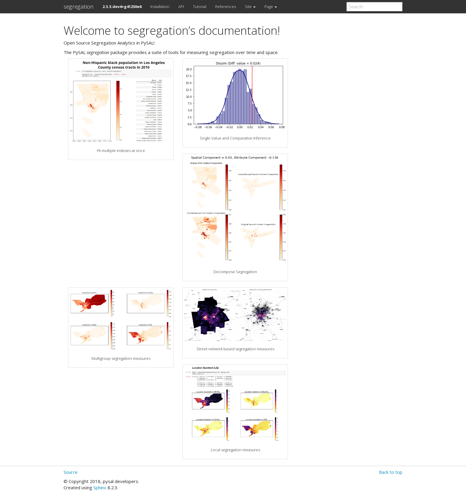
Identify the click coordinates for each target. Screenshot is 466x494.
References (225, 6)
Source (71, 472)
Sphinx (99, 487)
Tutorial (199, 6)
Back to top (390, 472)
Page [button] (271, 6)
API (181, 6)
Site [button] (250, 6)
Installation (159, 6)
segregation (79, 6)
